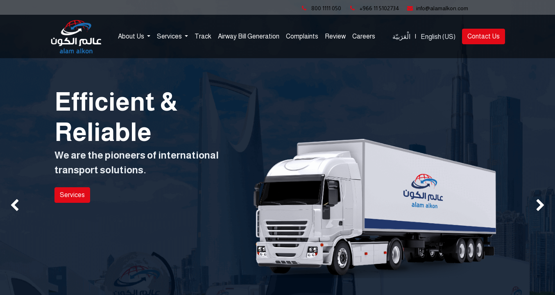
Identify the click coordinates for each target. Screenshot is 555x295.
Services (72, 194)
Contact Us (483, 36)
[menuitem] (203, 36)
